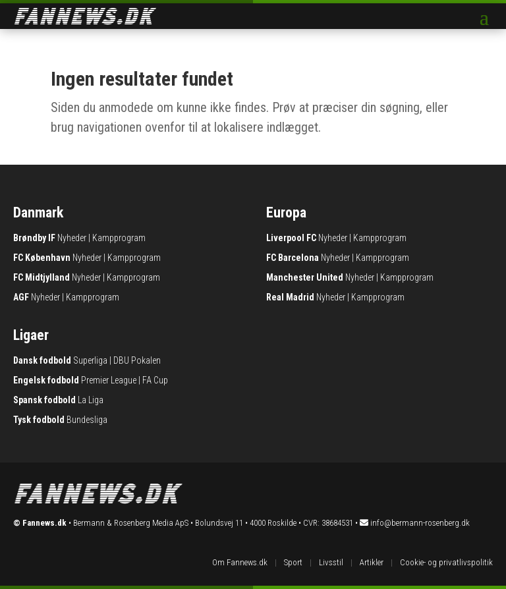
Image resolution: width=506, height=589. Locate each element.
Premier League (108, 380)
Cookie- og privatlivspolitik (446, 562)
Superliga (90, 360)
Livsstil (331, 562)
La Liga (90, 400)
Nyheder (71, 238)
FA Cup (155, 380)
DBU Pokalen (137, 360)
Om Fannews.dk (239, 562)
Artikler (371, 562)
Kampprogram (119, 238)
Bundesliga (87, 419)
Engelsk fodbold (46, 380)
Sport (293, 562)
